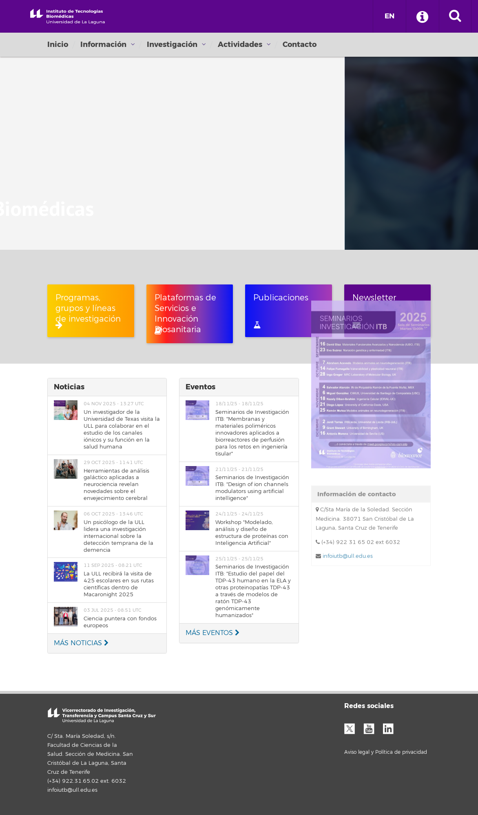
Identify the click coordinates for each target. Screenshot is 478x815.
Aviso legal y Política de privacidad (385, 752)
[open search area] (455, 16)
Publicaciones (280, 311)
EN (389, 16)
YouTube (372, 728)
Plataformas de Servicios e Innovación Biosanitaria (185, 314)
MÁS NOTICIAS (81, 643)
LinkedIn (391, 728)
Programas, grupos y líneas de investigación (88, 311)
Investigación (172, 44)
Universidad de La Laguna (68, 16)
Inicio (57, 44)
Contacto (299, 44)
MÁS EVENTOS (212, 633)
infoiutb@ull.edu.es (347, 444)
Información (103, 44)
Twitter (352, 728)
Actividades (240, 44)
